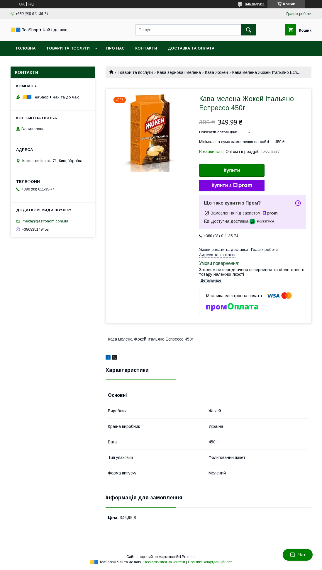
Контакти (146, 48)
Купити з (231, 185)
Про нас (115, 48)
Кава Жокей (216, 72)
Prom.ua (189, 557)
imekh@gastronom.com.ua (45, 221)
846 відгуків (255, 4)
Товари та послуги (68, 48)
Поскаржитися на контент (164, 562)
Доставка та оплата (191, 48)
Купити (232, 170)
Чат (298, 554)
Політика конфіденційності (210, 562)
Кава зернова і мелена (179, 72)
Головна (25, 48)
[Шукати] (248, 29)
